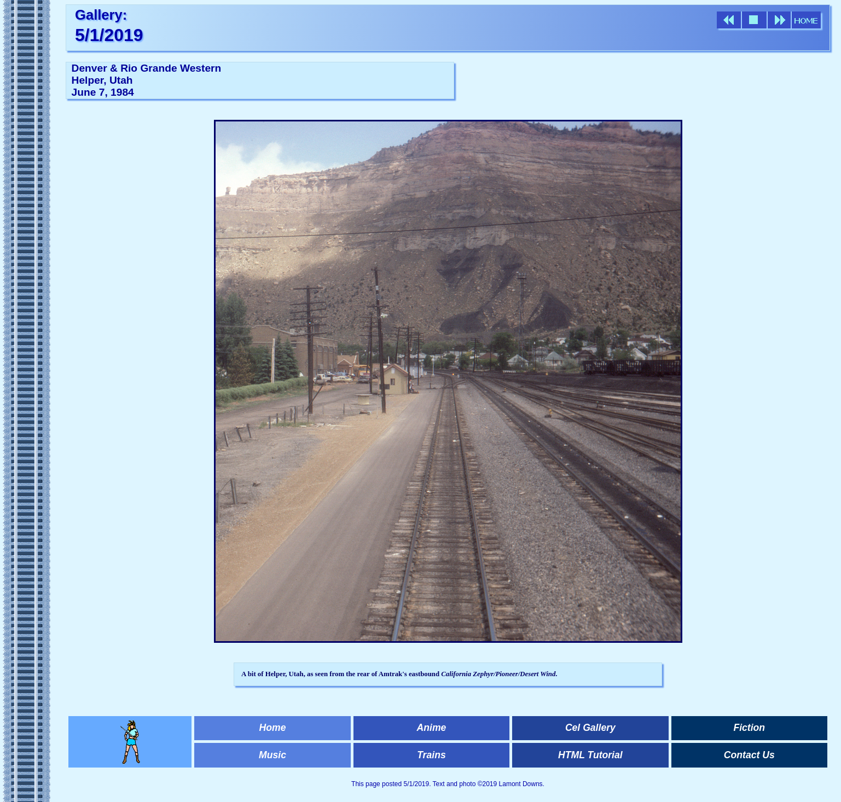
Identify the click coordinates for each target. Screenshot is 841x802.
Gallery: (101, 14)
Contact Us (749, 754)
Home (272, 727)
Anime (431, 727)
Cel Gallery (590, 727)
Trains (431, 754)
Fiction (749, 727)
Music (272, 754)
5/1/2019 (109, 35)
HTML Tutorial (590, 754)
